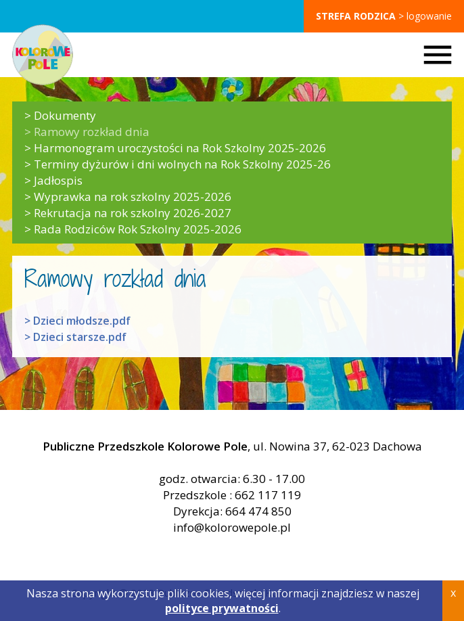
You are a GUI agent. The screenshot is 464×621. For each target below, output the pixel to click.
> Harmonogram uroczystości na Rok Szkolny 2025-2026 (175, 148)
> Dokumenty (60, 116)
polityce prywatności (222, 608)
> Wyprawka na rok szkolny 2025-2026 (127, 197)
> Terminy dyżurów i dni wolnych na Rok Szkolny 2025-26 (177, 164)
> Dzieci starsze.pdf (75, 336)
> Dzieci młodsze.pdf (77, 320)
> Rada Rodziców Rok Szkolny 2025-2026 (132, 229)
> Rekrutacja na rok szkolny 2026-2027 (127, 213)
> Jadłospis (53, 181)
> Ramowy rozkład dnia (86, 132)
